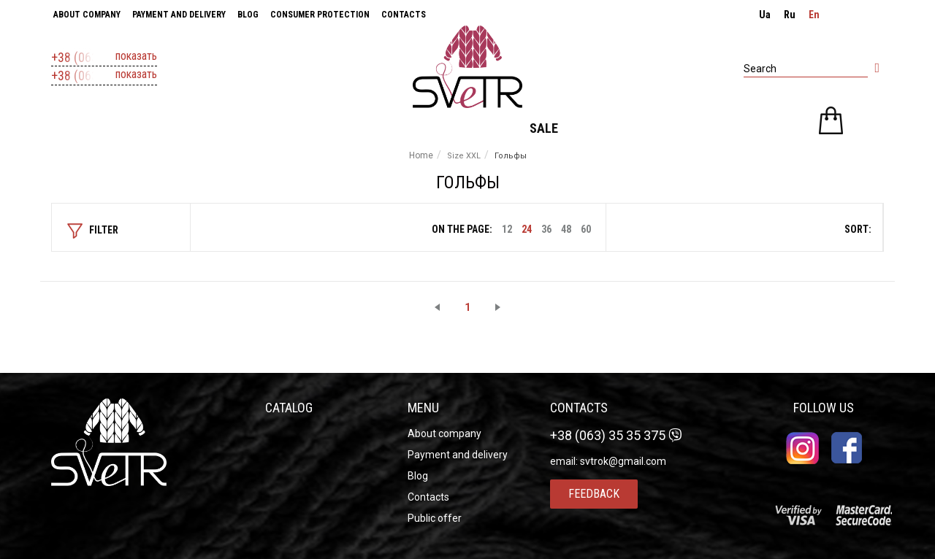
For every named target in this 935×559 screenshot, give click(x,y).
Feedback (593, 494)
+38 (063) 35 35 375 (104, 75)
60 (586, 229)
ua (765, 14)
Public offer (435, 518)
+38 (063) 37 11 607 (104, 57)
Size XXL (464, 156)
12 (507, 229)
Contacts (403, 14)
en (814, 14)
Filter (92, 231)
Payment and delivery (179, 14)
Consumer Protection (320, 14)
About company (87, 14)
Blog (248, 14)
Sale (544, 128)
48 (566, 229)
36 (546, 229)
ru (789, 14)
